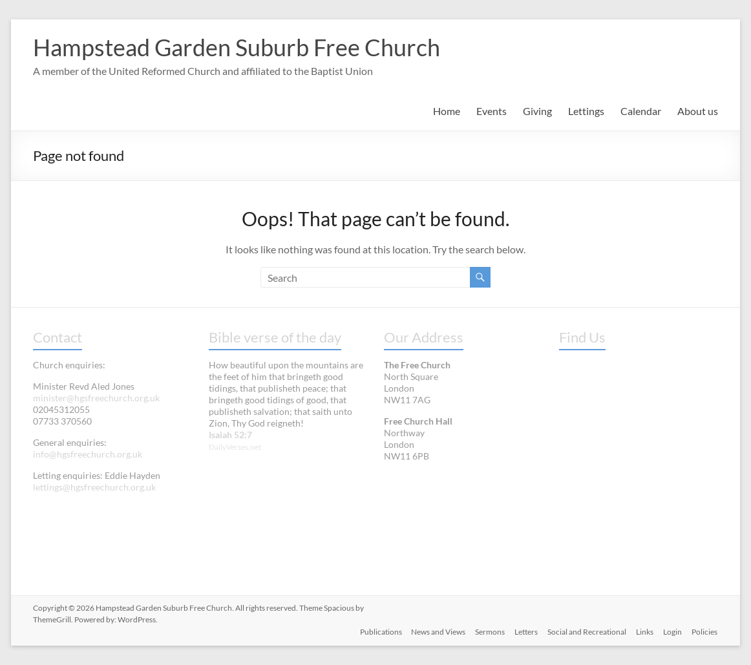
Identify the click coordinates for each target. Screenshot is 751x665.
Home (446, 111)
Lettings (586, 111)
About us (697, 111)
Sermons (487, 631)
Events (491, 111)
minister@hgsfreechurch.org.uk (96, 397)
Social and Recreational (585, 631)
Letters (524, 631)
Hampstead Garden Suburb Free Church (236, 47)
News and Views (435, 631)
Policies (705, 631)
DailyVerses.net (235, 447)
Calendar (640, 111)
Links (644, 631)
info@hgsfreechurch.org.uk (87, 454)
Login (672, 631)
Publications (376, 631)
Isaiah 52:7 (230, 434)
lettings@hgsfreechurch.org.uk (94, 486)
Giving (537, 111)
